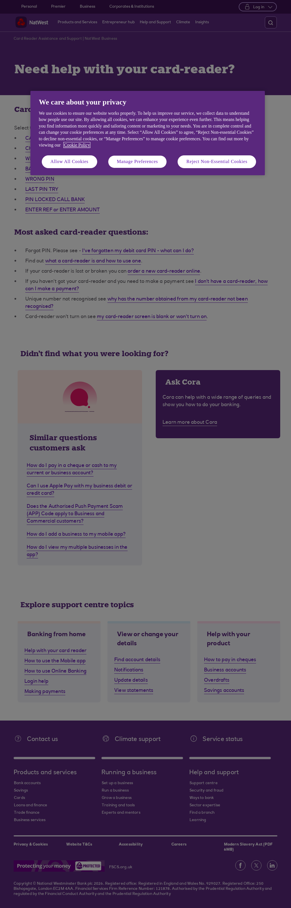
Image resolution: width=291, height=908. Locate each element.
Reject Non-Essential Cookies (216, 161)
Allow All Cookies (70, 161)
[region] (147, 133)
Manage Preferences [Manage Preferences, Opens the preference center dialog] (137, 161)
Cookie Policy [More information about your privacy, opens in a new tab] (77, 145)
